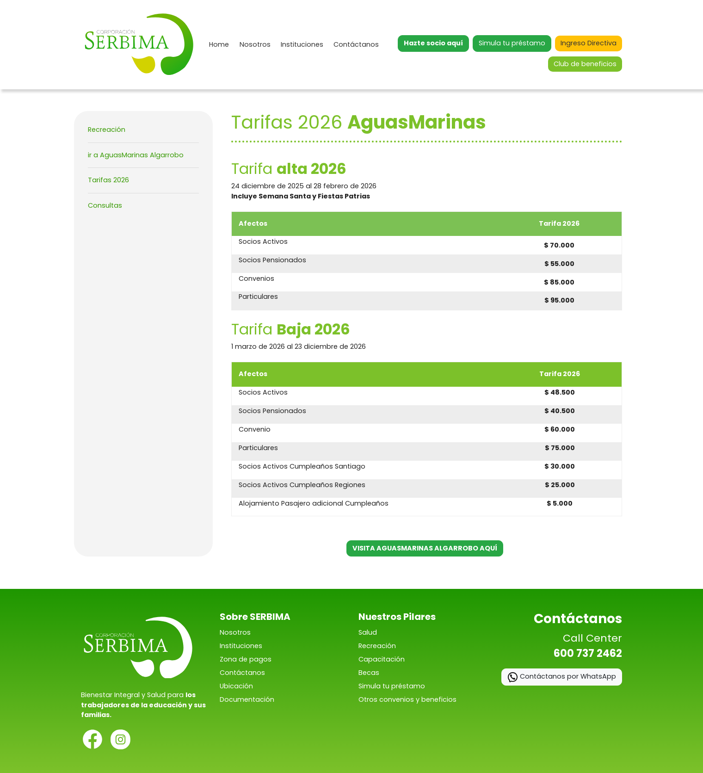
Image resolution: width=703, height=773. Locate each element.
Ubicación (236, 686)
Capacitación (381, 659)
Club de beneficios (585, 63)
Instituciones (302, 44)
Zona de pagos (245, 659)
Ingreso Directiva (589, 43)
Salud (367, 632)
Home (219, 44)
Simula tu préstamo (512, 43)
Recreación (106, 129)
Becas (368, 672)
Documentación (247, 699)
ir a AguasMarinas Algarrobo (136, 155)
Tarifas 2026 (108, 180)
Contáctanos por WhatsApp (561, 677)
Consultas (105, 205)
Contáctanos (356, 44)
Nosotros (255, 44)
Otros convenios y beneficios (407, 699)
